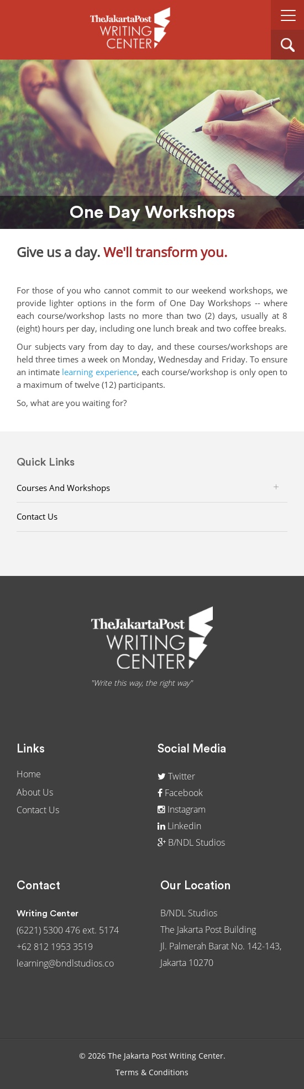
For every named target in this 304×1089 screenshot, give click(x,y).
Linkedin (179, 826)
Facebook (180, 793)
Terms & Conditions (152, 1072)
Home (29, 774)
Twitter (176, 776)
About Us (35, 792)
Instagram (182, 809)
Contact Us (37, 516)
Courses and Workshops (63, 487)
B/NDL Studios (191, 842)
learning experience (99, 371)
